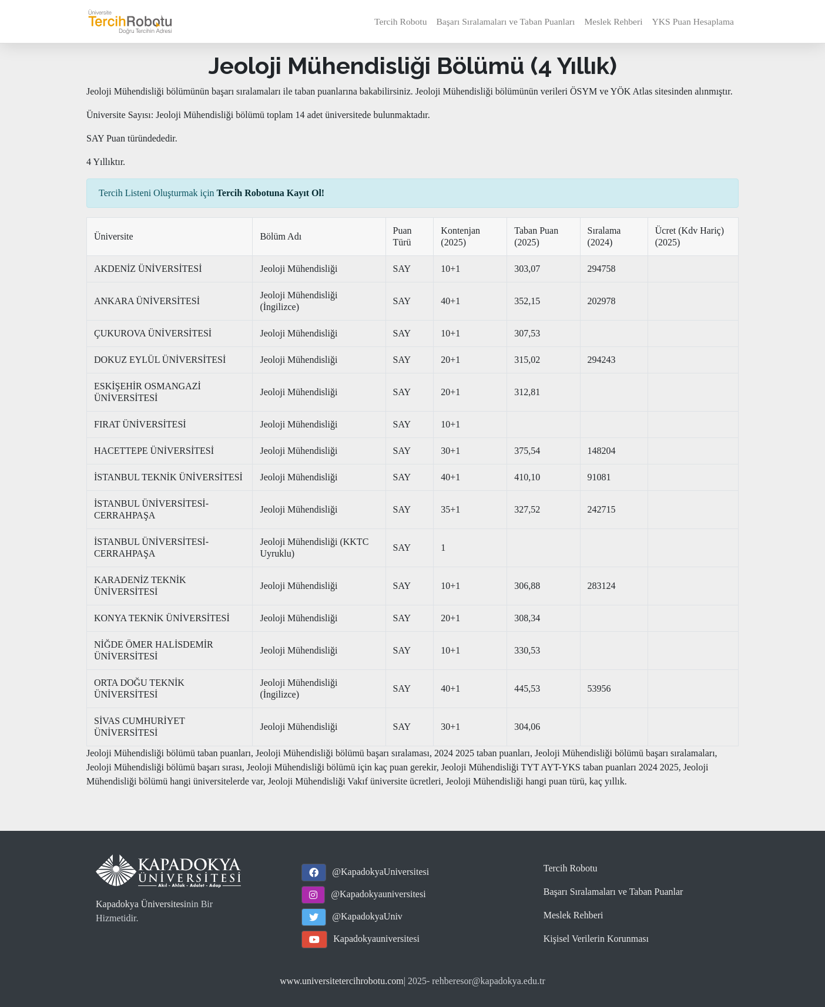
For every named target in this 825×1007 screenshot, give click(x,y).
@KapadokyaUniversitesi (380, 872)
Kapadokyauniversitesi (376, 939)
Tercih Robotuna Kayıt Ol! (271, 193)
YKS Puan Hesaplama (693, 21)
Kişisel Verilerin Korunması (596, 939)
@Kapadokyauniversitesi (378, 894)
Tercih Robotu (400, 21)
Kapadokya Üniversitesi (141, 904)
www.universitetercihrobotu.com (341, 981)
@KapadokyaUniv (367, 916)
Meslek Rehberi (613, 21)
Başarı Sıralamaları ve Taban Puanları (505, 21)
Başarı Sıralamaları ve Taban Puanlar (613, 892)
